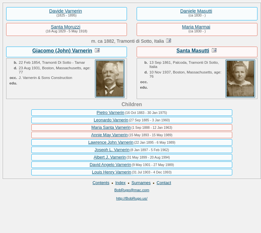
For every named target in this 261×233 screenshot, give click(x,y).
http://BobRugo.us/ (132, 198)
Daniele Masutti (196, 11)
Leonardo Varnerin (111, 119)
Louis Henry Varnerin (111, 172)
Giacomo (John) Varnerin (62, 50)
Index (120, 182)
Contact (164, 182)
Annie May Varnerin (109, 134)
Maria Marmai (196, 26)
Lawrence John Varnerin (110, 142)
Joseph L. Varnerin (112, 149)
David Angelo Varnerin (110, 164)
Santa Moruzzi (65, 26)
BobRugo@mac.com (131, 190)
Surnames (141, 182)
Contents (100, 182)
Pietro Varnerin (110, 112)
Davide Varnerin (65, 11)
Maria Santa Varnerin (111, 127)
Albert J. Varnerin (110, 157)
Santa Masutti (192, 50)
